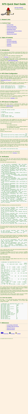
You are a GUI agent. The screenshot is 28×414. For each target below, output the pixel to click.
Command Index (10, 24)
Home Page (6, 333)
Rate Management (10, 32)
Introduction (9, 39)
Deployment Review (11, 329)
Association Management (12, 27)
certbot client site (9, 105)
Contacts (19, 333)
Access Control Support (11, 26)
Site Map (13, 333)
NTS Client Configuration (12, 41)
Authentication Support (11, 29)
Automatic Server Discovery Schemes (14, 30)
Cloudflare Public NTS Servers (13, 326)
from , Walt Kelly (19, 7)
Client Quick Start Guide (13, 60)
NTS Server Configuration (12, 42)
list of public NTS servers (6, 80)
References (9, 45)
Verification (9, 44)
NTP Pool (6, 57)
